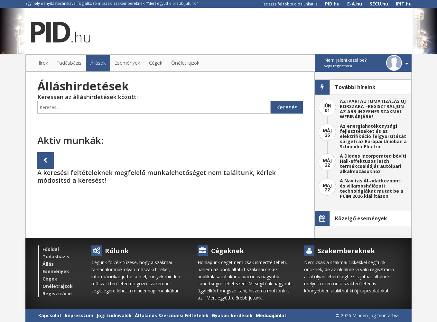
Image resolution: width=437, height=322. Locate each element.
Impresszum (79, 315)
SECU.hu (379, 4)
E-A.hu (354, 4)
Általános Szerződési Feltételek (172, 315)
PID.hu (332, 4)
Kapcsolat (49, 315)
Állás (48, 264)
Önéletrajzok (57, 286)
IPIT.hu (404, 4)
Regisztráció (57, 293)
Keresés (287, 107)
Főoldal (50, 249)
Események (55, 271)
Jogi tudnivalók (114, 315)
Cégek (49, 279)
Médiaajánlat (271, 315)
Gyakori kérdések (232, 315)
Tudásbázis (55, 256)
